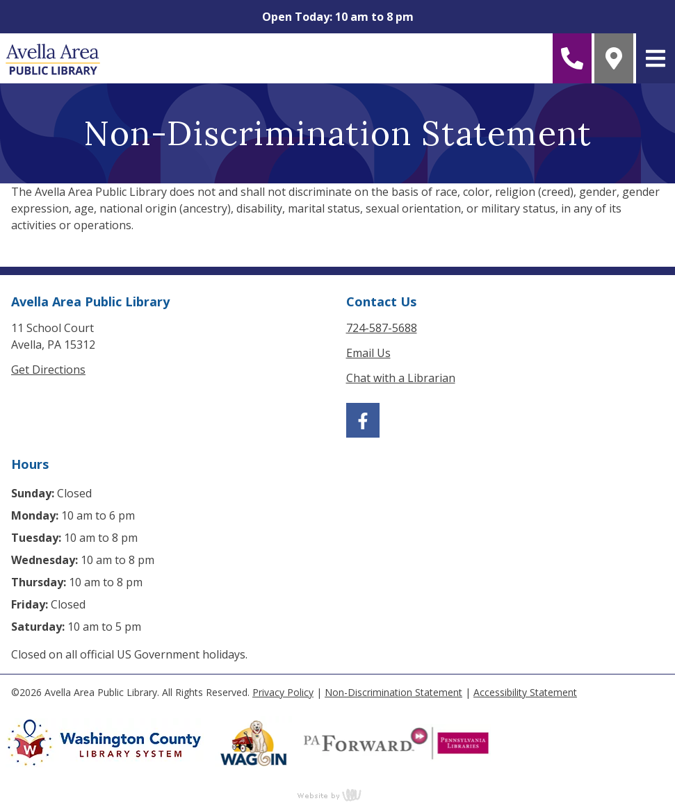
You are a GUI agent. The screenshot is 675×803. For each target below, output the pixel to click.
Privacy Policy (283, 692)
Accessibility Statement (525, 692)
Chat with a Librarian (400, 378)
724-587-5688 (381, 328)
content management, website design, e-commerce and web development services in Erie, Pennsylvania (338, 794)
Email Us (368, 353)
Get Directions (48, 369)
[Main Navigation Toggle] (655, 58)
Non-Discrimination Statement (393, 692)
